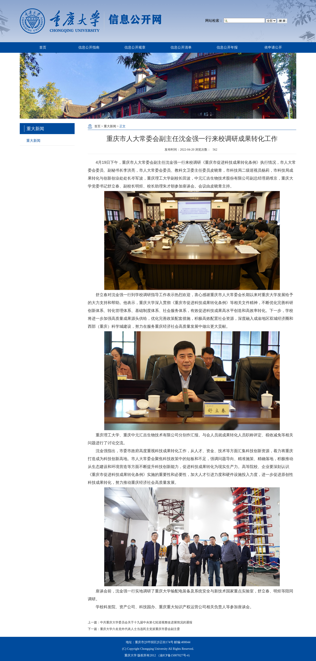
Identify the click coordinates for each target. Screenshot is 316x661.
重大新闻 (33, 140)
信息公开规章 (134, 47)
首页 (42, 47)
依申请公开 (273, 47)
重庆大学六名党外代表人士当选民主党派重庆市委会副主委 (140, 629)
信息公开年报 (227, 47)
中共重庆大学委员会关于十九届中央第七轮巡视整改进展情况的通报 (146, 622)
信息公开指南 (88, 47)
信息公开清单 (181, 47)
